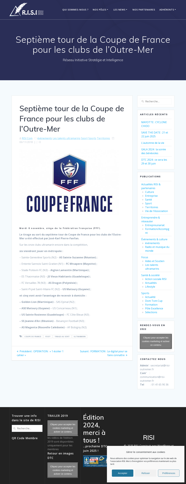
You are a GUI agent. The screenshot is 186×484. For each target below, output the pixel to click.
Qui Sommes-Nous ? (75, 9)
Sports (92, 138)
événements (44, 138)
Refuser (145, 473)
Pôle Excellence (154, 308)
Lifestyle (150, 286)
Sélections (151, 312)
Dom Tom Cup (153, 301)
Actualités (151, 283)
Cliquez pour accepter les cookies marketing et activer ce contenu (156, 341)
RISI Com (27, 138)
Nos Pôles (99, 9)
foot (48, 336)
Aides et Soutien (154, 261)
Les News (119, 9)
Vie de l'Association (156, 211)
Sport (84, 138)
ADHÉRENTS (166, 9)
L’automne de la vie (152, 143)
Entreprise (151, 196)
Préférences (168, 473)
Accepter (122, 473)
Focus (144, 257)
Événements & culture (154, 239)
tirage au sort (62, 336)
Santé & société (150, 275)
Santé (148, 199)
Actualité (150, 297)
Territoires (103, 138)
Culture (149, 192)
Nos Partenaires (144, 9)
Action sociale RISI (156, 279)
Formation (151, 304)
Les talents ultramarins (66, 138)
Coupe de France (33, 336)
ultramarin (79, 336)
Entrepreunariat (155, 225)
